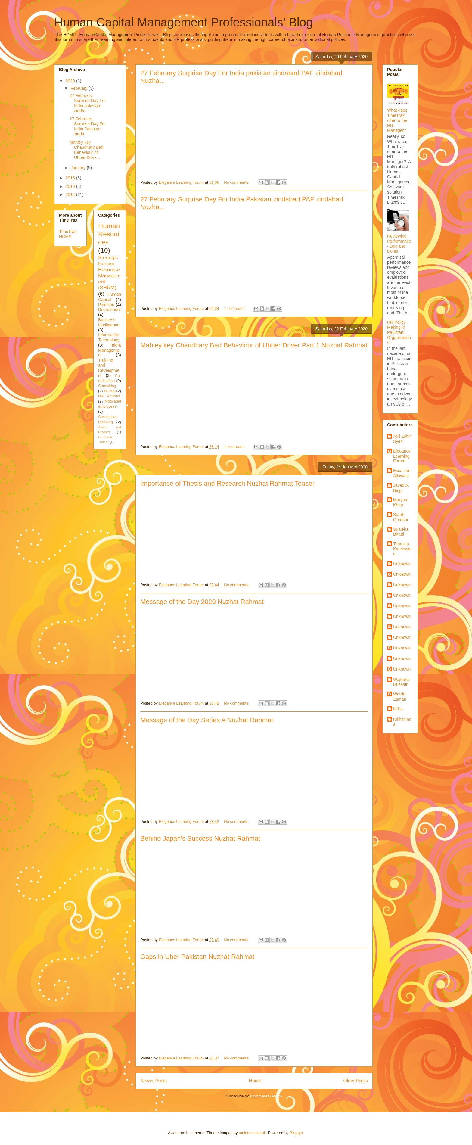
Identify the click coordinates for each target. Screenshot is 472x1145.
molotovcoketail (252, 1133)
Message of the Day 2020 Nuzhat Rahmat (202, 601)
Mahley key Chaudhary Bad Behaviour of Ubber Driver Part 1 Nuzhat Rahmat (253, 345)
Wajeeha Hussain (401, 682)
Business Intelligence (109, 322)
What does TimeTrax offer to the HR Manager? (397, 120)
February (79, 88)
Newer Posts (153, 1080)
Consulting (107, 386)
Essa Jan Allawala (402, 473)
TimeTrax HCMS (67, 234)
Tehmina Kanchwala (402, 548)
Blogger (296, 1133)
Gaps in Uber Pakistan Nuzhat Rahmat (197, 956)
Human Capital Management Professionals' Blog (183, 22)
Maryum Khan (400, 502)
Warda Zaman (399, 697)
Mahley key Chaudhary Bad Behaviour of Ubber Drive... (86, 150)
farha (398, 708)
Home (255, 1080)
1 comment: (235, 308)
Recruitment (109, 309)
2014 (71, 194)
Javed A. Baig (401, 488)
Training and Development (109, 368)
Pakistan (106, 304)
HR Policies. (109, 396)
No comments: (237, 182)
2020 (71, 81)
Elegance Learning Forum (402, 456)
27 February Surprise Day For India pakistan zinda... (88, 103)
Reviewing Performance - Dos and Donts (399, 244)
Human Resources (109, 234)
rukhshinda (402, 722)
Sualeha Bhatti (400, 532)
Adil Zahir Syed (402, 439)
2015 (71, 186)
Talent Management (109, 350)
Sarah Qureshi (400, 517)
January (78, 167)
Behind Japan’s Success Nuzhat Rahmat (200, 838)
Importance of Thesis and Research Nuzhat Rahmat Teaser (227, 483)
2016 (71, 178)
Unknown (402, 563)
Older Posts (355, 1080)
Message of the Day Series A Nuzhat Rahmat (206, 720)
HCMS (109, 391)
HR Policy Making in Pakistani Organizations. (399, 332)
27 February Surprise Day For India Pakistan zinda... (88, 126)
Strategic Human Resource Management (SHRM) (109, 273)
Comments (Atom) (266, 1096)
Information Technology (109, 337)
